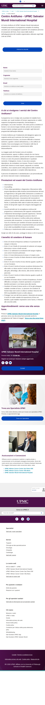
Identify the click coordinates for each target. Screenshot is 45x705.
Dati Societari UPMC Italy (13, 634)
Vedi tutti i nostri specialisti (14, 531)
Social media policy (11, 622)
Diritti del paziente (11, 588)
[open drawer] (42, 5)
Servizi (8, 540)
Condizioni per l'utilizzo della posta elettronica (19, 627)
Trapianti (8, 543)
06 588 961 (16, 355)
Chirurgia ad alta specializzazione (16, 545)
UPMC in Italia (10, 615)
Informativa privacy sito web (14, 620)
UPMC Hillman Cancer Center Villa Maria (17, 470)
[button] (23, 1)
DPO (7, 630)
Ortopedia (9, 550)
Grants (8, 618)
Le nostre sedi (11, 563)
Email (5, 83)
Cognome (6, 75)
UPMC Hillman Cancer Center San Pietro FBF (19, 468)
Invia (22, 103)
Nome (5, 67)
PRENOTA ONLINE (22, 49)
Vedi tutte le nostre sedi (13, 576)
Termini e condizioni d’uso (24, 655)
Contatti (14, 655)
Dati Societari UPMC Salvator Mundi (16, 637)
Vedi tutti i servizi (11, 555)
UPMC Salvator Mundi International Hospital (22, 314)
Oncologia (9, 547)
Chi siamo (9, 610)
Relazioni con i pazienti (13, 590)
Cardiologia (9, 552)
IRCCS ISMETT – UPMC (13, 566)
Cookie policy (10, 625)
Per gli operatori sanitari (14, 598)
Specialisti (9, 528)
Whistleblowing (10, 632)
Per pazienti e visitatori (14, 585)
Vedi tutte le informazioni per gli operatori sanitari (20, 602)
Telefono (6, 91)
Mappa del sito (35, 659)
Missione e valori (11, 613)
